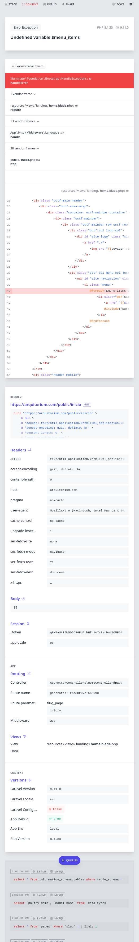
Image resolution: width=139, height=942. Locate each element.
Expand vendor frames (28, 66)
